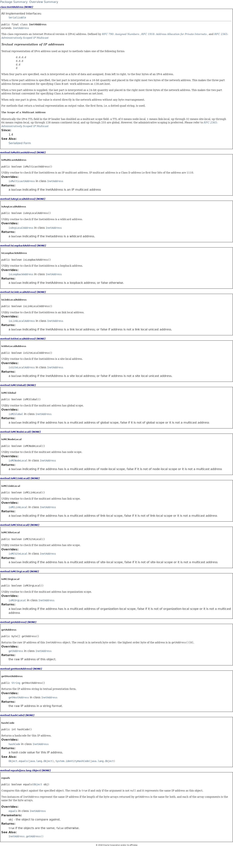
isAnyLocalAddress (21, 227)
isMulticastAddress (22, 181)
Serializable (17, 17)
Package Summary (13, 2)
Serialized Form (20, 143)
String (15, 682)
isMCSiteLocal (18, 553)
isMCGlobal (16, 414)
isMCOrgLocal (17, 600)
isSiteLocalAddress (22, 367)
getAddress (16, 651)
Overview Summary (43, 2)
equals (13, 811)
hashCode (14, 744)
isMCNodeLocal (18, 460)
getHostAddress (19, 697)
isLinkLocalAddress (22, 320)
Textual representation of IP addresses (32, 44)
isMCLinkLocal (18, 507)
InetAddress (21, 28)
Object (37, 784)
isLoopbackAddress (21, 274)
